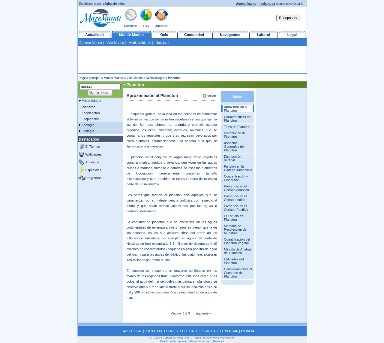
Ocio (164, 35)
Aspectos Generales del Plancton (234, 146)
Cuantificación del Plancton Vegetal (237, 241)
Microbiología (155, 78)
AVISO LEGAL (132, 331)
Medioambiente (140, 42)
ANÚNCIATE (249, 331)
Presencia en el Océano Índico (235, 198)
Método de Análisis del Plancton (237, 251)
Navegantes (230, 35)
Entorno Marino (91, 42)
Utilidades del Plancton (234, 261)
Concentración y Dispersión (236, 178)
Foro (146, 25)
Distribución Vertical (232, 158)
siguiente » (204, 313)
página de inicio (114, 3)
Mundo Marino (131, 35)
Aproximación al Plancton (235, 108)
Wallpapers (94, 154)
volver (211, 95)
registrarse (267, 3)
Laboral (263, 35)
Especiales (93, 170)
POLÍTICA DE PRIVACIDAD (199, 331)
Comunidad (194, 35)
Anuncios (161, 25)
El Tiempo (93, 146)
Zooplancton (91, 113)
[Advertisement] (192, 59)
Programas (94, 178)
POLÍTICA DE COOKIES (161, 331)
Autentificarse (246, 3)
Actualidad (94, 35)
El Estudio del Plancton (234, 217)
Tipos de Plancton (237, 127)
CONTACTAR (229, 331)
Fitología (88, 131)
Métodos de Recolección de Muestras (235, 229)
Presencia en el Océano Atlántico (236, 188)
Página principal (89, 78)
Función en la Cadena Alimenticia (238, 168)
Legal (292, 35)
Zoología (88, 125)
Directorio (130, 25)
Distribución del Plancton (235, 134)
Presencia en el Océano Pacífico (236, 207)
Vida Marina (115, 42)
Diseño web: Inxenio (173, 341)
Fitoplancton (91, 119)
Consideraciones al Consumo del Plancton (238, 272)
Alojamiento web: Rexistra (206, 341)
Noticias (161, 42)
